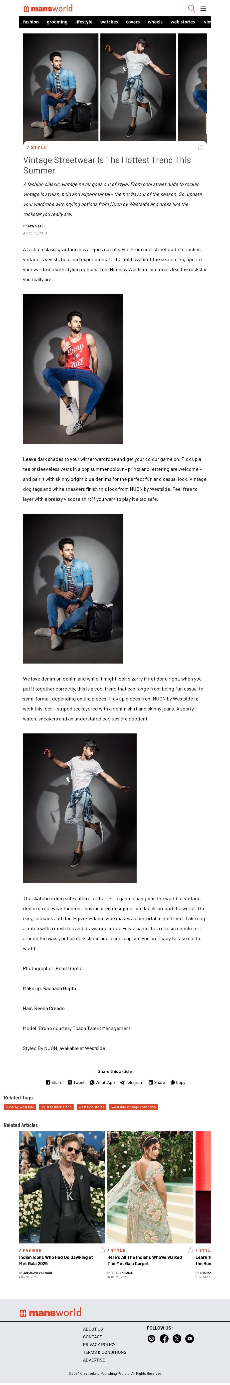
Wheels (155, 22)
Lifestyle (83, 22)
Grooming (57, 22)
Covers (133, 22)
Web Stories (183, 22)
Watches (109, 22)
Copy (177, 1082)
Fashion (31, 22)
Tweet (76, 1082)
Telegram (131, 1082)
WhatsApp (102, 1082)
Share (54, 1082)
